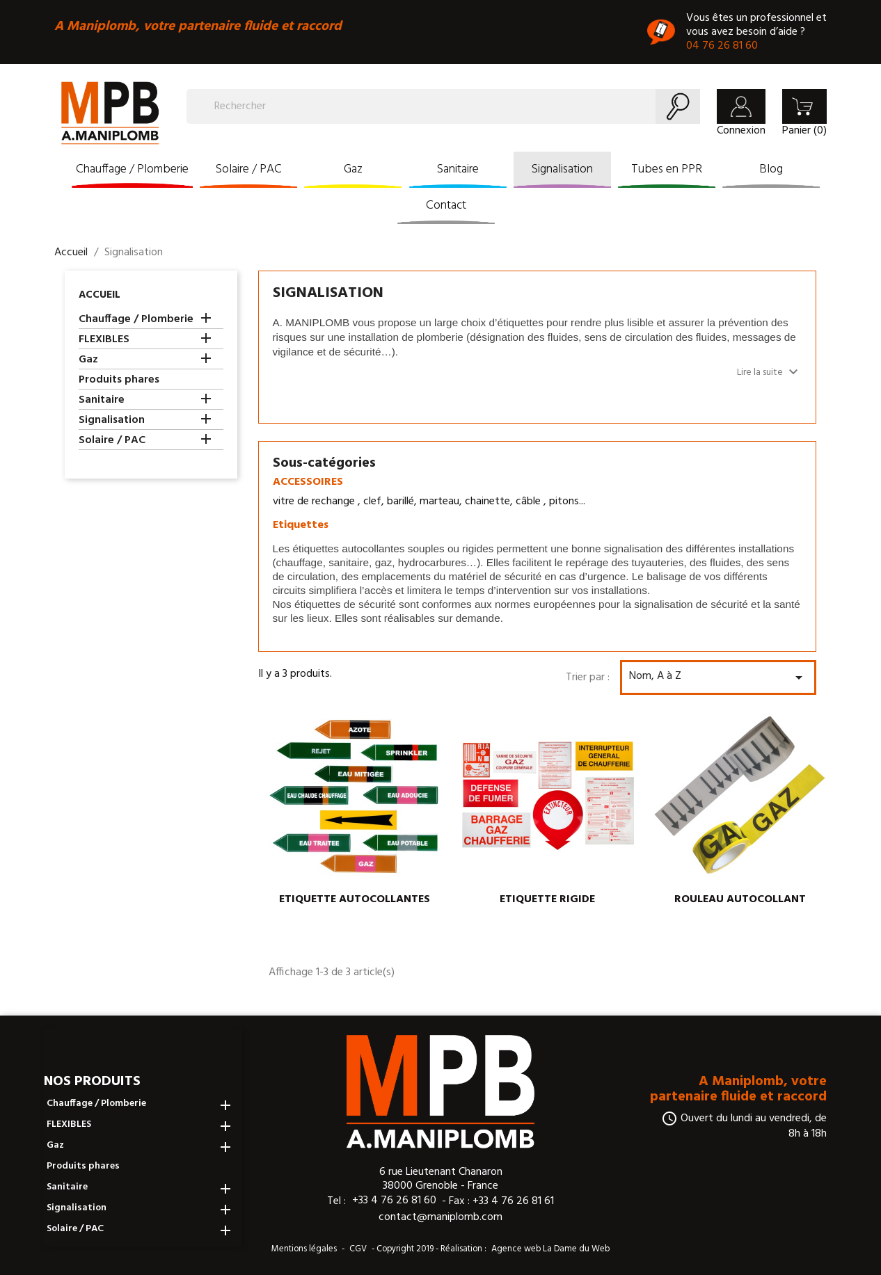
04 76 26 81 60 (722, 46)
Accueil (99, 295)
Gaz (353, 169)
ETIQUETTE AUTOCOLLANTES (354, 899)
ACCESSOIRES (308, 482)
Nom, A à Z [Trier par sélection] (718, 676)
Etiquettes (300, 525)
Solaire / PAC (249, 169)
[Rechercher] (443, 106)
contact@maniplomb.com (440, 1217)
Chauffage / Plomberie (132, 169)
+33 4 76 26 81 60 (394, 1201)
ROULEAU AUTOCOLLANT (740, 899)
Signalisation (562, 169)
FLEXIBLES (104, 340)
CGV (358, 1249)
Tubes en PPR (666, 169)
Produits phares (119, 381)
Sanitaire (458, 169)
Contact (446, 205)
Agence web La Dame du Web (550, 1249)
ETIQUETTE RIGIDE (547, 899)
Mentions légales (304, 1249)
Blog (771, 169)
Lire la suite (769, 372)
